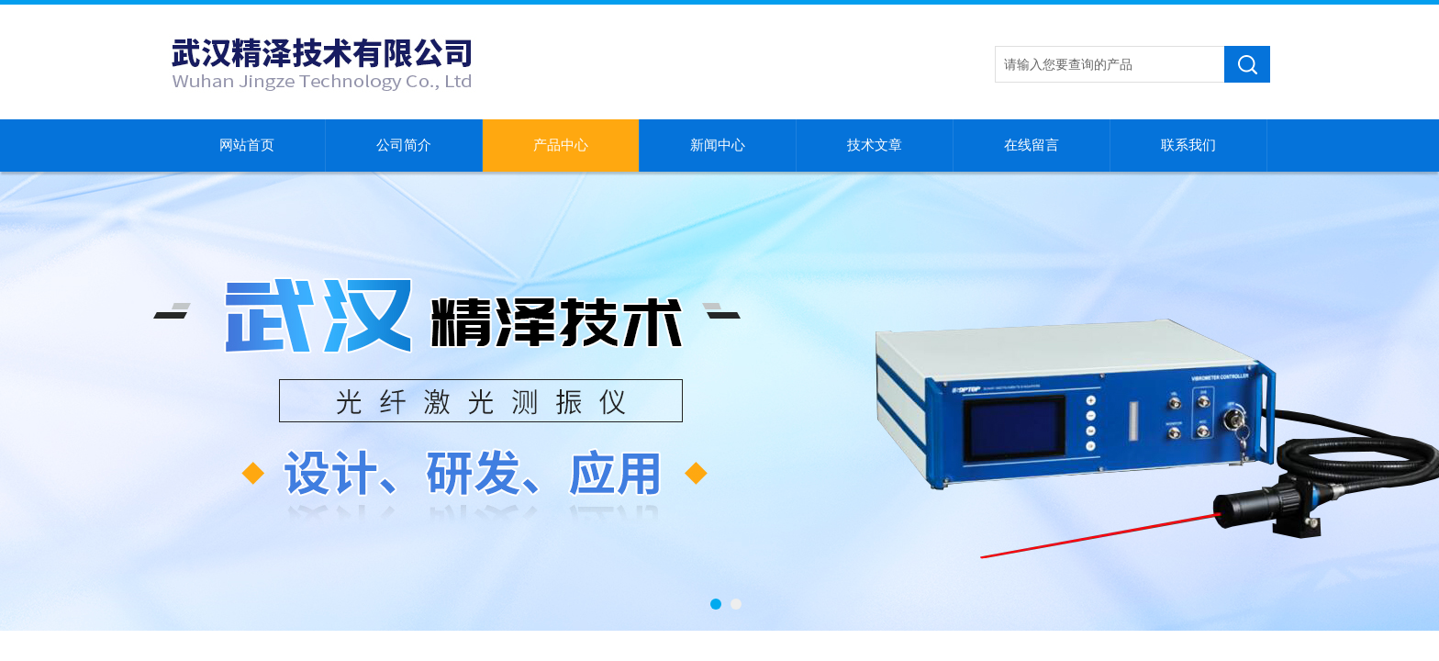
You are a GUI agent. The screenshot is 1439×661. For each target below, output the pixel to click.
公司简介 (403, 145)
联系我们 (1188, 145)
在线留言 (1031, 145)
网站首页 (246, 145)
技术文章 (874, 145)
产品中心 (560, 145)
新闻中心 (717, 145)
